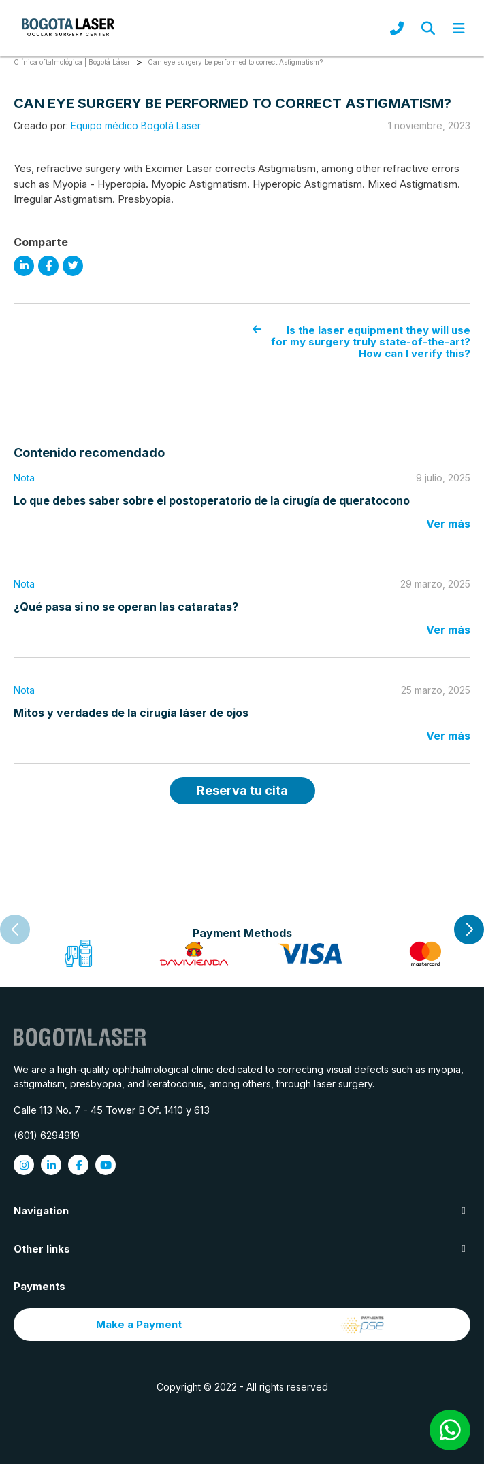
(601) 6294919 (47, 1135)
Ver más (448, 523)
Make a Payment (242, 1324)
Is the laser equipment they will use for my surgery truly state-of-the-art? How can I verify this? (362, 342)
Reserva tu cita (242, 790)
